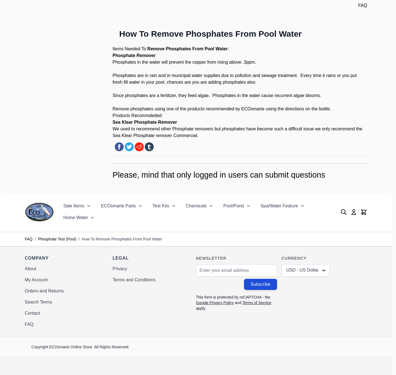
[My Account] (353, 212)
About (30, 268)
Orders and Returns (44, 291)
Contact (32, 313)
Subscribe (260, 284)
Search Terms (38, 302)
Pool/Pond (233, 205)
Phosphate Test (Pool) (57, 239)
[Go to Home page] (39, 212)
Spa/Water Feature (279, 205)
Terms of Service (256, 303)
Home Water (75, 217)
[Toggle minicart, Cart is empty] (363, 212)
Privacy (120, 268)
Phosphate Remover (135, 55)
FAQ (362, 5)
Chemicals (196, 205)
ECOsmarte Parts (118, 205)
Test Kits (161, 205)
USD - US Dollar (306, 270)
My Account (36, 279)
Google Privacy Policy (215, 303)
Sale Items (73, 205)
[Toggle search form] (343, 212)
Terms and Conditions (134, 279)
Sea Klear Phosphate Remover (145, 122)
